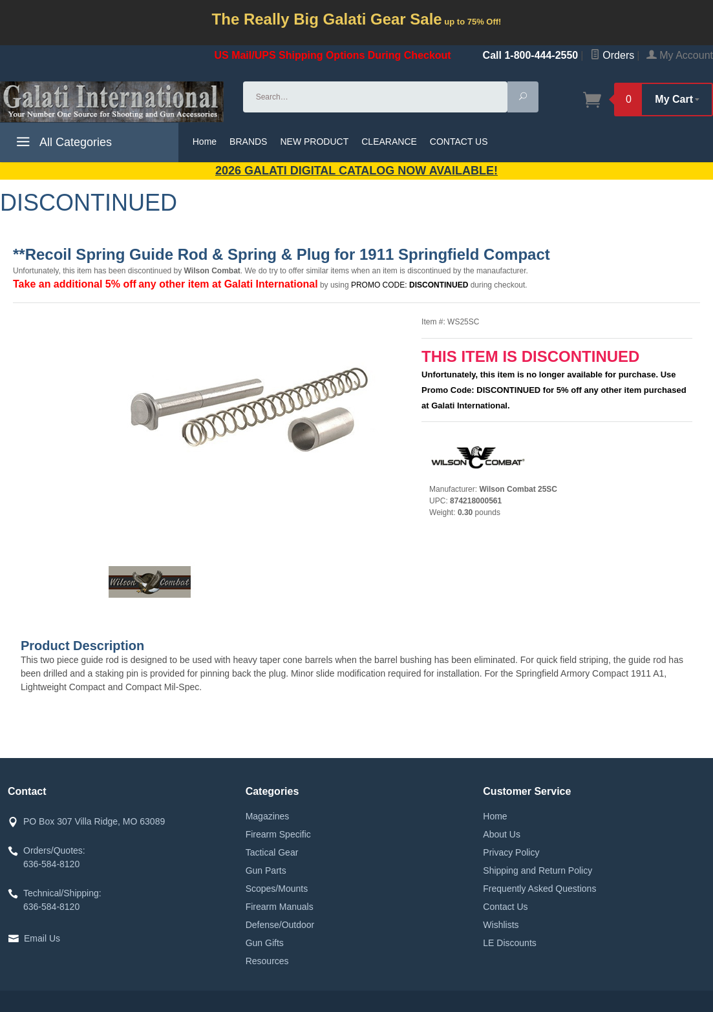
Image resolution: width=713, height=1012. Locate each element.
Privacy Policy (511, 852)
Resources (267, 961)
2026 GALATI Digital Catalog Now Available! (356, 170)
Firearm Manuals (280, 906)
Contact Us (505, 906)
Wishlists (500, 925)
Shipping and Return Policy (537, 870)
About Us (501, 834)
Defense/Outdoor (280, 925)
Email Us (42, 938)
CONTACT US (459, 141)
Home (205, 141)
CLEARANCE (389, 141)
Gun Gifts (265, 943)
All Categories (62, 144)
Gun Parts (266, 870)
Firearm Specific (278, 834)
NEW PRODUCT (314, 141)
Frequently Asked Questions (539, 888)
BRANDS (248, 141)
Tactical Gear (272, 852)
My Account (679, 55)
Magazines (268, 816)
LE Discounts (509, 943)
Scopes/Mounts (277, 888)
